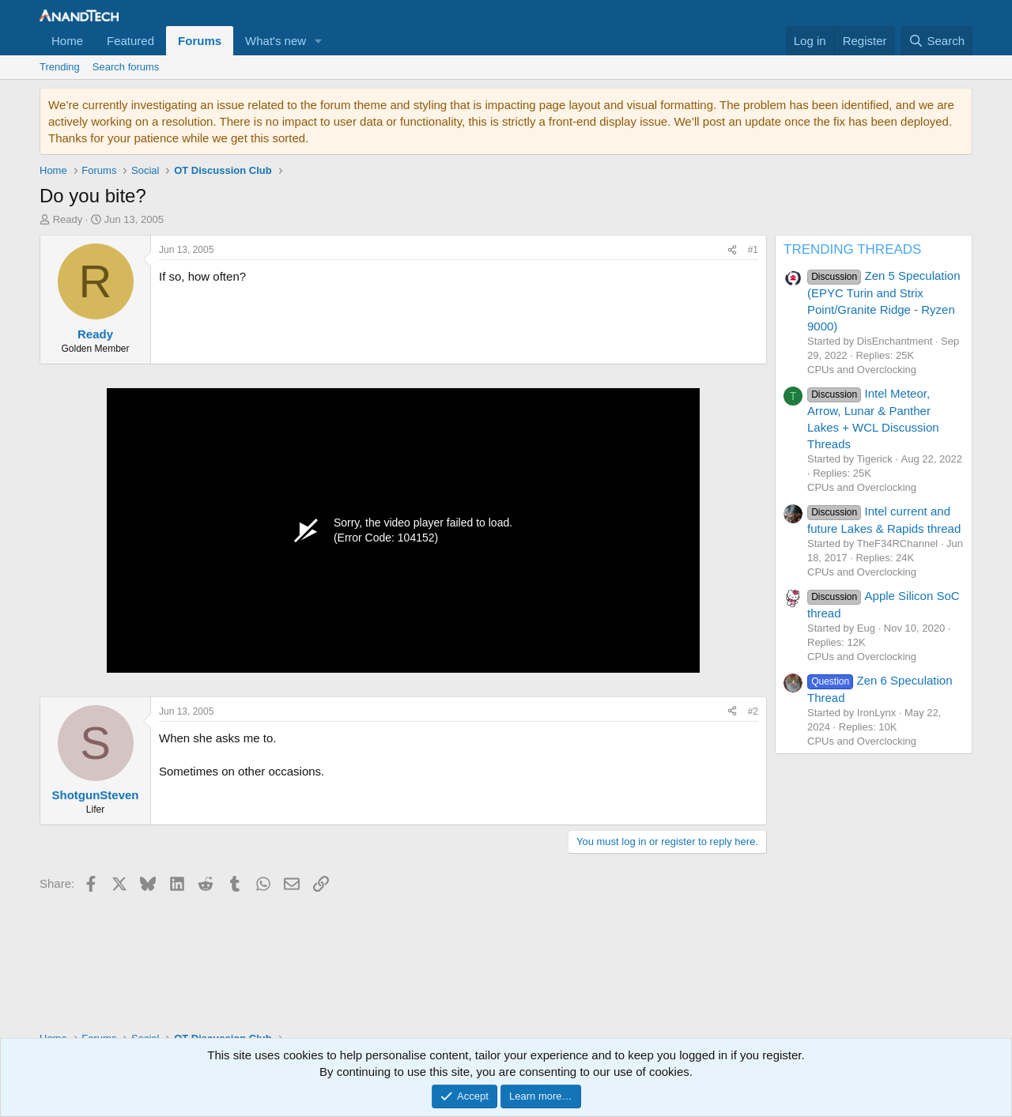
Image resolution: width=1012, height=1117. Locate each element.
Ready (68, 219)
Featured (130, 40)
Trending (60, 67)
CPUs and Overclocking (861, 369)
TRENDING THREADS (852, 249)
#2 (753, 711)
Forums (199, 40)
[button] (319, 40)
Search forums (126, 67)
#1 (753, 249)
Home (67, 40)
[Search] (936, 40)
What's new (275, 40)
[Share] (732, 250)
